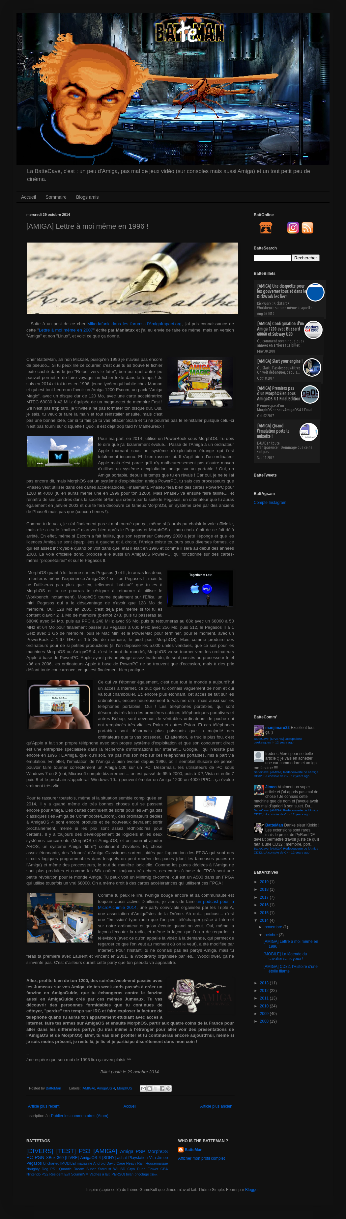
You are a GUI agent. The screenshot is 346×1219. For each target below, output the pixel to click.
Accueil (28, 197)
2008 (265, 1021)
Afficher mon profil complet (201, 1158)
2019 (265, 882)
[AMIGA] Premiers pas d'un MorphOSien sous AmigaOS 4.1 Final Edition (278, 393)
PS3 (85, 1150)
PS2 (45, 1174)
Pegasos (34, 1163)
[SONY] (109, 1157)
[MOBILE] (68, 1163)
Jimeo (271, 787)
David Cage (115, 1163)
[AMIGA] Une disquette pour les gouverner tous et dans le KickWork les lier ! (281, 291)
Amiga (126, 1151)
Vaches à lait (99, 1174)
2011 (265, 998)
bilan (129, 1174)
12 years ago (284, 742)
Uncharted (51, 1163)
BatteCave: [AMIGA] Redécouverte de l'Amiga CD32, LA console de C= (286, 774)
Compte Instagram (270, 502)
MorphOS (124, 1088)
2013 (265, 983)
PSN (39, 1157)
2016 (265, 905)
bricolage (141, 1174)
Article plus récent (43, 1106)
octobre (272, 935)
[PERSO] (118, 1174)
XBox (154, 1174)
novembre (274, 927)
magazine (84, 1163)
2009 (265, 1013)
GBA (164, 1169)
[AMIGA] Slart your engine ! (280, 361)
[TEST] (66, 1150)
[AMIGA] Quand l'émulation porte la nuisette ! (273, 431)
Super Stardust (98, 1169)
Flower (153, 1169)
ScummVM (80, 1174)
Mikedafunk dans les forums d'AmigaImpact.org (134, 323)
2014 (265, 920)
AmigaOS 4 (106, 1088)
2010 (265, 1006)
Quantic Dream (71, 1169)
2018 (265, 889)
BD (122, 1169)
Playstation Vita (142, 1157)
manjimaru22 (277, 727)
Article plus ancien (216, 1106)
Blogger (252, 1189)
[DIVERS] (39, 1150)
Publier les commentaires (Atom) (79, 1116)
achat (122, 1157)
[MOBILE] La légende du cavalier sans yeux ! (285, 956)
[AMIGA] (88, 1088)
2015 (265, 913)
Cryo (131, 1169)
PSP (140, 1151)
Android (99, 1163)
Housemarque (157, 1163)
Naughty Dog (37, 1169)
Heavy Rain (135, 1163)
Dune (141, 1169)
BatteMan (54, 1088)
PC (29, 1157)
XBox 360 (55, 1157)
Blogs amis (87, 197)
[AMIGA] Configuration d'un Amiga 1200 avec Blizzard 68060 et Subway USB (280, 329)
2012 (265, 990)
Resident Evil (59, 1174)
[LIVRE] (72, 1157)
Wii (115, 1169)
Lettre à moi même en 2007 (66, 330)
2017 (265, 897)
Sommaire (56, 197)
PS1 (53, 1169)
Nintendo (33, 1174)
